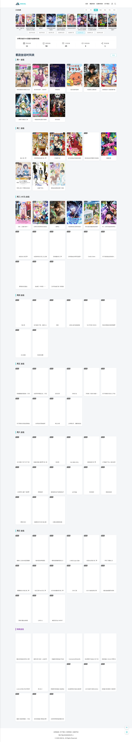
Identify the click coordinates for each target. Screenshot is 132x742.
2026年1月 (90, 32)
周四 (100, 10)
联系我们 (69, 732)
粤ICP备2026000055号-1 (66, 735)
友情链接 (56, 732)
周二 (91, 10)
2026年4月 (80, 32)
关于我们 (106, 3)
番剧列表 (92, 3)
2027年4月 (42, 32)
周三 (96, 10)
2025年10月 (100, 32)
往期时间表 (99, 3)
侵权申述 (75, 732)
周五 (105, 10)
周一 (87, 10)
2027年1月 (51, 32)
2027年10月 (32, 32)
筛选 (113, 55)
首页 (86, 3)
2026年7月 (71, 32)
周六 (110, 10)
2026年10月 (61, 32)
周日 (114, 10)
